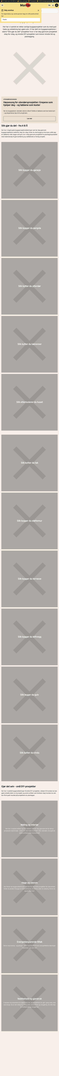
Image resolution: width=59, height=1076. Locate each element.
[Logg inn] (53, 5)
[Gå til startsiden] (25, 5)
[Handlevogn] (56, 5)
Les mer (29, 119)
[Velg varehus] (49, 5)
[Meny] (2, 5)
